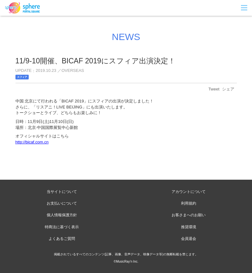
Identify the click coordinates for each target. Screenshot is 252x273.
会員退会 (188, 238)
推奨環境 (188, 227)
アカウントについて (189, 191)
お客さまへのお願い (189, 215)
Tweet (214, 89)
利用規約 (188, 203)
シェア (228, 89)
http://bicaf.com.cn (32, 142)
